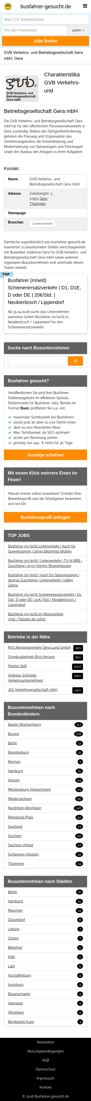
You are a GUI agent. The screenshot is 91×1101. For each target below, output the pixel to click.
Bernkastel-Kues (45, 1021)
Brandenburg (45, 752)
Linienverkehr (42, 223)
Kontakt (46, 1087)
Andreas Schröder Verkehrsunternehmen (45, 677)
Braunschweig (45, 994)
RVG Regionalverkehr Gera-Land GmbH (45, 647)
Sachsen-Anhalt (45, 845)
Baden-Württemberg (45, 724)
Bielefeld (45, 947)
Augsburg (45, 984)
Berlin (45, 743)
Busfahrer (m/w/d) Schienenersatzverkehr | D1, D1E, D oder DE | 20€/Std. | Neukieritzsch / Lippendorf (45, 600)
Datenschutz (46, 1069)
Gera (43, 199)
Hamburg (45, 771)
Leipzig (45, 929)
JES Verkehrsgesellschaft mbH (45, 689)
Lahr (45, 966)
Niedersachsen (45, 798)
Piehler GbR (45, 666)
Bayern (45, 734)
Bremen (45, 761)
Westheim (45, 1012)
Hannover (45, 1003)
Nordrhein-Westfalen (45, 808)
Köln (45, 957)
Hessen (45, 780)
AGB (45, 1060)
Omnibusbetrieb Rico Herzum (45, 656)
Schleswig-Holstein (45, 854)
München (45, 910)
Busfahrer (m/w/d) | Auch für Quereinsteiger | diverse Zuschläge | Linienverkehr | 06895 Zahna (43, 580)
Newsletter (45, 1042)
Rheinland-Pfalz (45, 817)
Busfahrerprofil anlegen (45, 517)
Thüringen (38, 204)
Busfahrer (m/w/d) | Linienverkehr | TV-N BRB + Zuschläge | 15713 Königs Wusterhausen (45, 563)
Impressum (45, 1078)
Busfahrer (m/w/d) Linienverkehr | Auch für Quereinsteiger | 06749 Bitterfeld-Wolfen (41, 548)
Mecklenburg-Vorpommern (45, 789)
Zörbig (45, 938)
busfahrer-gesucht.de (46, 6)
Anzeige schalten (45, 454)
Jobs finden (45, 40)
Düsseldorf (45, 919)
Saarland (45, 826)
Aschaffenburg (45, 975)
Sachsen (45, 835)
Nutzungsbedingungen (45, 1051)
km (78, 30)
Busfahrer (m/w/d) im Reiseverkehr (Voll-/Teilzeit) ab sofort (36, 616)
